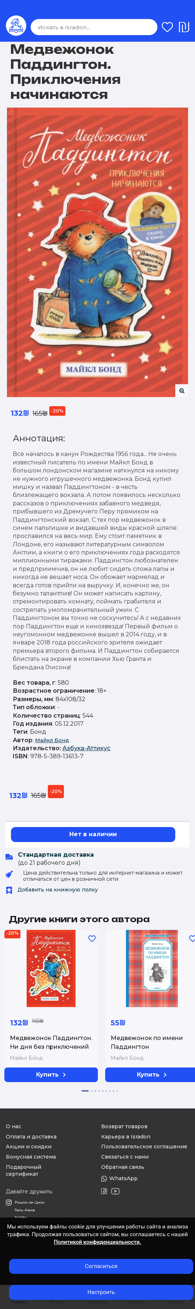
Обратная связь (122, 1167)
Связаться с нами (125, 1156)
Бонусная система (31, 1156)
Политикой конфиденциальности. (97, 1242)
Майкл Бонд (52, 740)
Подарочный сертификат (23, 1171)
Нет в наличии (93, 834)
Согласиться (101, 1266)
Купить (51, 1074)
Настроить (101, 1292)
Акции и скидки (28, 1146)
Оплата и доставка (31, 1136)
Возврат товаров (124, 1126)
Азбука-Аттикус (86, 748)
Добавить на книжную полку (51, 889)
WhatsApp (119, 1178)
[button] (85, 1091)
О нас (13, 1126)
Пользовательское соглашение (144, 1146)
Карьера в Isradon (125, 1136)
